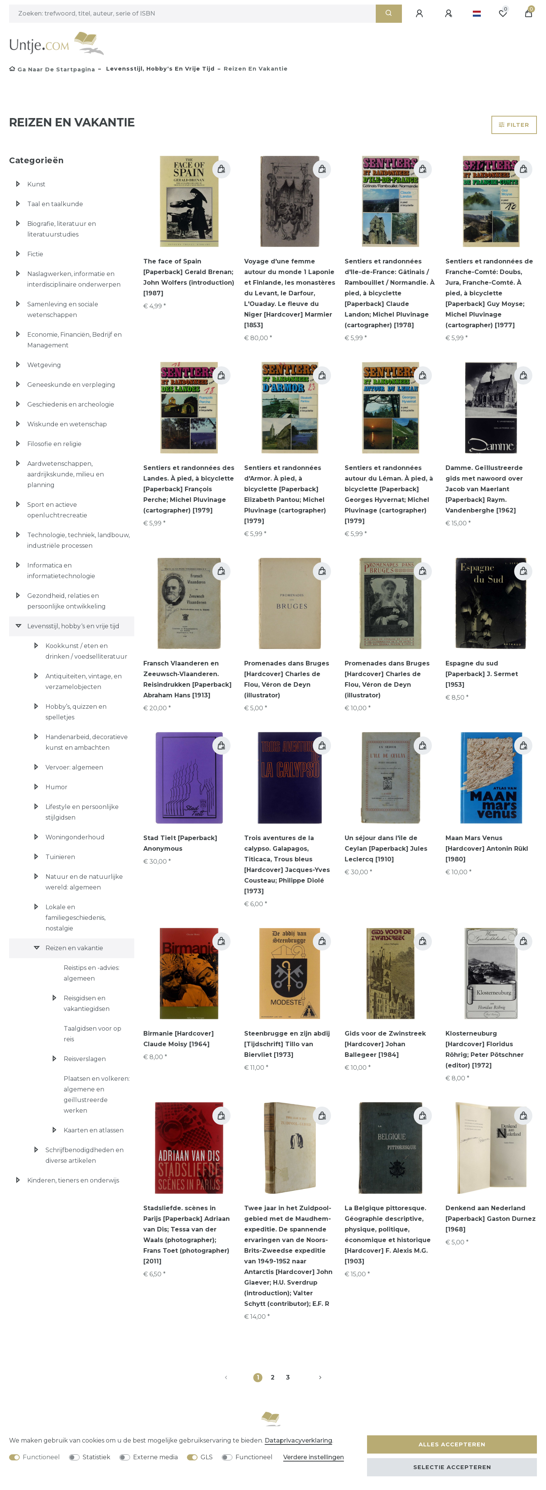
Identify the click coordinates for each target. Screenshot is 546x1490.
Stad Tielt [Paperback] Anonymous (180, 843)
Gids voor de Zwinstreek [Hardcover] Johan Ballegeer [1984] (385, 1044)
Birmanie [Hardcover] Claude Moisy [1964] (178, 1039)
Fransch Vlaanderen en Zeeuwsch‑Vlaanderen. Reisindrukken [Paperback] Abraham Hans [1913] (187, 679)
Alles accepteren (452, 1444)
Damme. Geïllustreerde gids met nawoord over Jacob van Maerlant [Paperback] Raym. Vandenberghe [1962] (484, 489)
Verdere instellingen (313, 1457)
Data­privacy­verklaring (298, 1440)
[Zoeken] (389, 14)
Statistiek (96, 1457)
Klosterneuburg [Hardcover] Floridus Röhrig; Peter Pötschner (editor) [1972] (485, 1049)
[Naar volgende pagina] (311, 1377)
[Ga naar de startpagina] (52, 69)
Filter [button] (514, 124)
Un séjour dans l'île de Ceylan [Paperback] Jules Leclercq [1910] (386, 848)
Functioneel (41, 1457)
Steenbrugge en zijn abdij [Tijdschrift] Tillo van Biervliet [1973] (287, 1044)
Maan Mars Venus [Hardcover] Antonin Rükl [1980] (487, 848)
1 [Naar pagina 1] (258, 1377)
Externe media (155, 1457)
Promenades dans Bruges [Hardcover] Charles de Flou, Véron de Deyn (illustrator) (286, 679)
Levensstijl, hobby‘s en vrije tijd (159, 68)
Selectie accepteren (452, 1467)
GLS (207, 1457)
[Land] (477, 13)
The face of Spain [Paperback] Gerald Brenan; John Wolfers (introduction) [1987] (188, 277)
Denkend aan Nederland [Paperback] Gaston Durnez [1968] (491, 1219)
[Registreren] (450, 13)
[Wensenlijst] (503, 13)
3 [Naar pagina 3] (288, 1377)
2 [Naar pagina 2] (273, 1377)
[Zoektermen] (192, 14)
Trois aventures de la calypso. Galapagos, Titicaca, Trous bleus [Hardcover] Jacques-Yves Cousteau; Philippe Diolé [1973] (287, 864)
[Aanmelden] (420, 13)
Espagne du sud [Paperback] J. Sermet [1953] (482, 674)
